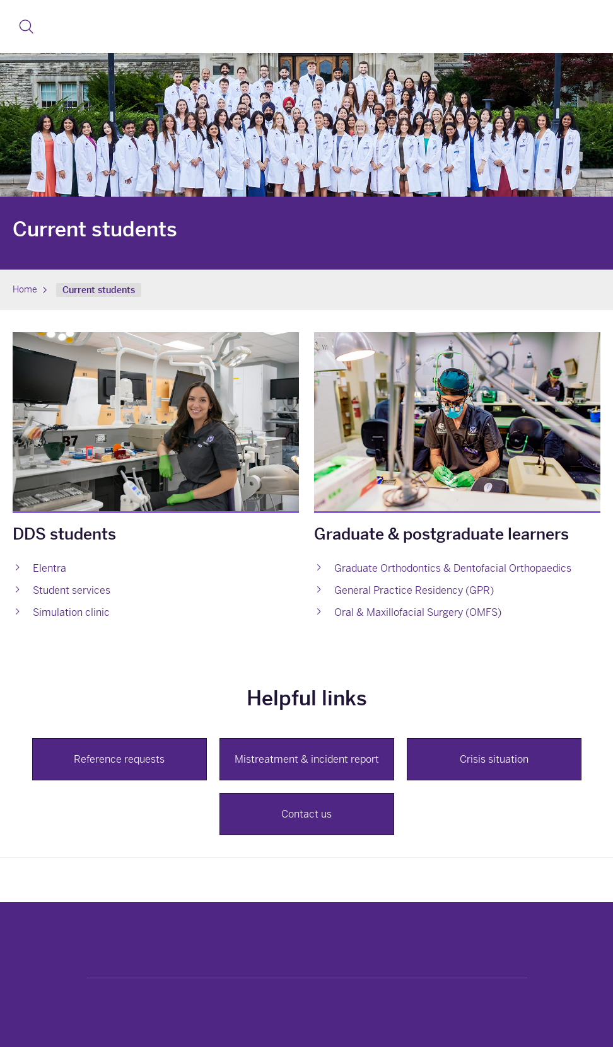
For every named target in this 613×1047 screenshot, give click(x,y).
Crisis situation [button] (494, 759)
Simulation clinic (71, 612)
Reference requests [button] (119, 759)
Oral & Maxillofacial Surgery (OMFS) (417, 612)
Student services (71, 590)
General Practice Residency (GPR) (414, 590)
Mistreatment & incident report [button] (307, 759)
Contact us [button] (306, 814)
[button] (26, 26)
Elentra (49, 568)
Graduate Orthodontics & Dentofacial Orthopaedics (452, 568)
